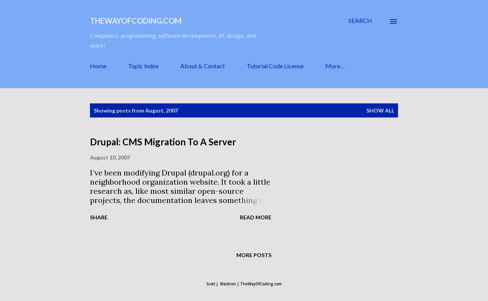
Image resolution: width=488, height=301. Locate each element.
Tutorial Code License (275, 65)
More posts (253, 255)
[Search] (360, 20)
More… (335, 65)
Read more (255, 217)
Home (98, 65)
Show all (380, 110)
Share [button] (99, 217)
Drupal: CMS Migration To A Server (163, 141)
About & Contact (202, 65)
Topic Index (143, 65)
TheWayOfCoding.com (135, 20)
